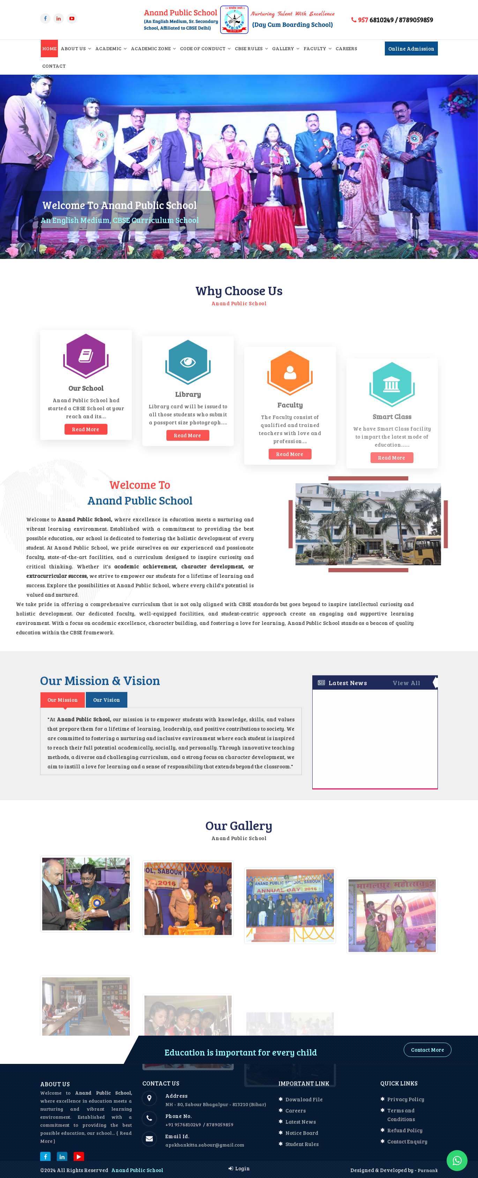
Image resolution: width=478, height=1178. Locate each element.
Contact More (427, 1049)
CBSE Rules (251, 48)
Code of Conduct (205, 48)
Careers (346, 48)
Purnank (427, 1170)
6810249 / (374, 19)
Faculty (317, 48)
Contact (54, 65)
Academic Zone (153, 48)
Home (49, 48)
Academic (111, 48)
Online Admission (411, 48)
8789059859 (416, 19)
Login (239, 1168)
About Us (76, 48)
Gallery (285, 48)
